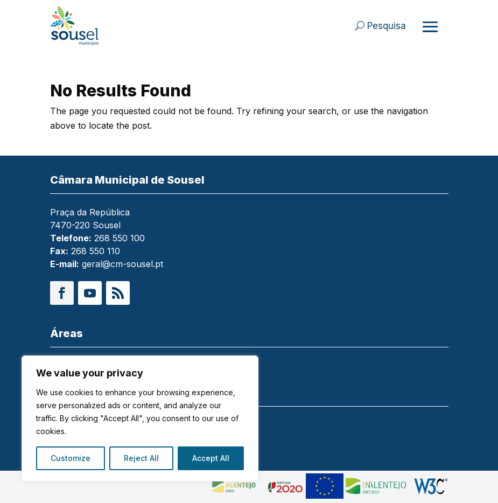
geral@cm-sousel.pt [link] (122, 264)
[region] (140, 418)
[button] (62, 293)
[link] (90, 25)
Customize (70, 458)
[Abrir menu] (430, 26)
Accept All (210, 458)
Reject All (141, 458)
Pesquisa (386, 25)
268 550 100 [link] (119, 238)
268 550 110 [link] (95, 251)
